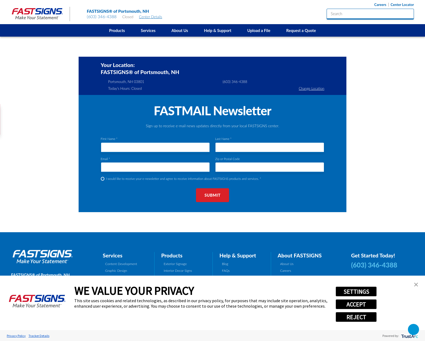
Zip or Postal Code (227, 159)
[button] (416, 284)
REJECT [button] (356, 317)
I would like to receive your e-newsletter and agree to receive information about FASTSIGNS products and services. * (183, 178)
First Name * (109, 139)
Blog (225, 264)
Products (117, 30)
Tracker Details (38, 336)
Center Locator (402, 5)
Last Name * (223, 139)
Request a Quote (301, 30)
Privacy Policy (16, 336)
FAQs (226, 271)
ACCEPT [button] (356, 304)
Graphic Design (116, 271)
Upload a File (258, 30)
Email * (105, 159)
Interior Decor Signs (178, 271)
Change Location (311, 88)
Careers (380, 5)
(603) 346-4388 (102, 16)
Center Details (153, 16)
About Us (179, 30)
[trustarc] (409, 335)
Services (148, 30)
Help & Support (217, 30)
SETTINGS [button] (356, 291)
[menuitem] (117, 30)
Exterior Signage (175, 264)
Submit (212, 195)
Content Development (121, 264)
